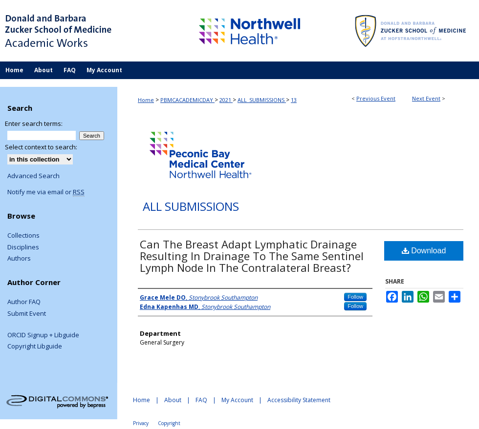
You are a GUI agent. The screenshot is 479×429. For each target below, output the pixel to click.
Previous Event (375, 98)
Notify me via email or (46, 192)
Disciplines (23, 247)
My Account (237, 400)
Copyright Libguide (34, 346)
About (172, 400)
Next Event (426, 98)
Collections (23, 236)
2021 (226, 99)
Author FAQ (24, 302)
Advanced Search (33, 175)
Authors (19, 259)
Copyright (169, 423)
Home (146, 99)
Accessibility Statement (298, 400)
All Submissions (191, 207)
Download (424, 250)
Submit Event (26, 314)
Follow (355, 297)
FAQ (201, 400)
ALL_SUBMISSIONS (262, 99)
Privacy (141, 423)
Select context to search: (41, 147)
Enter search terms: (34, 123)
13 (294, 99)
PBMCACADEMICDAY (187, 99)
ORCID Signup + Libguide (43, 335)
